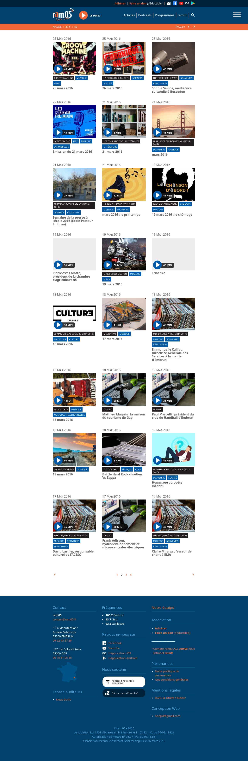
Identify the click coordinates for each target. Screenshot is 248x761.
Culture (73, 339)
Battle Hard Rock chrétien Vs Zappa (122, 476)
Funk (56, 83)
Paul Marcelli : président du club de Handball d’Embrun (173, 416)
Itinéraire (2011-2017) (165, 77)
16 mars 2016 (63, 420)
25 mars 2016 (63, 88)
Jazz (75, 141)
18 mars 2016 (63, 344)
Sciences (137, 77)
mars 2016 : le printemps (121, 214)
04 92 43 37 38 (62, 640)
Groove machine (63, 77)
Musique (81, 77)
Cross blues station (115, 273)
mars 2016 (160, 154)
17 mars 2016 (112, 339)
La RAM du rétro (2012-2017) (119, 204)
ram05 (182, 15)
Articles (129, 15)
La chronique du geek (116, 77)
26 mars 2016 (112, 88)
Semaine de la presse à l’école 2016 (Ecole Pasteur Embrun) (73, 221)
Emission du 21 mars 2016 (72, 152)
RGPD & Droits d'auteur (170, 698)
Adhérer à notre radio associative (123, 682)
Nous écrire (63, 699)
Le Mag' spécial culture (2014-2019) (73, 333)
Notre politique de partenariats (167, 673)
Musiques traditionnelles (69, 414)
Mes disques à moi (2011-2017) (170, 333)
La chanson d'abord (165, 204)
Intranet (163, 653)
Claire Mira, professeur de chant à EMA (172, 553)
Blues (106, 279)
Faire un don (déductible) (125, 693)
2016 (68, 26)
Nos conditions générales (172, 679)
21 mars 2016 (112, 152)
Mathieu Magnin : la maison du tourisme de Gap (123, 416)
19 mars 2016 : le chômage (172, 214)
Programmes (164, 15)
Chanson (185, 204)
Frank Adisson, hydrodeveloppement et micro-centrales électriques (123, 544)
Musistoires (61, 409)
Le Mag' (107, 409)
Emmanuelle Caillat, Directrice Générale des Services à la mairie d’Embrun (170, 354)
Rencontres (160, 83)
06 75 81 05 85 (62, 657)
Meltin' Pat (109, 333)
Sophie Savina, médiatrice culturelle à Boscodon (172, 90)
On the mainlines (64, 469)
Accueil (57, 26)
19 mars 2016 (112, 284)
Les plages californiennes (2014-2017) (171, 143)
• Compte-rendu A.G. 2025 (173, 649)
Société (107, 83)
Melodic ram (110, 469)
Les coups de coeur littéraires (121, 141)
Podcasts (145, 15)
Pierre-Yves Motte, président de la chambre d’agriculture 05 (71, 276)
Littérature (110, 146)
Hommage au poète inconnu (167, 484)
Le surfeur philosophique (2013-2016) (171, 471)
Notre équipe (163, 607)
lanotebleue (61, 146)
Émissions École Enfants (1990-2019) (71, 205)
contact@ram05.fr (65, 619)
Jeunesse (59, 212)
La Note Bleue (62, 141)
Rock (138, 469)
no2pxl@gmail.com (167, 716)
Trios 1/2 (158, 273)
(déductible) (146, 3)
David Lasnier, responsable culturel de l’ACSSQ (73, 553)
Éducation (73, 212)
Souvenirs (186, 77)
